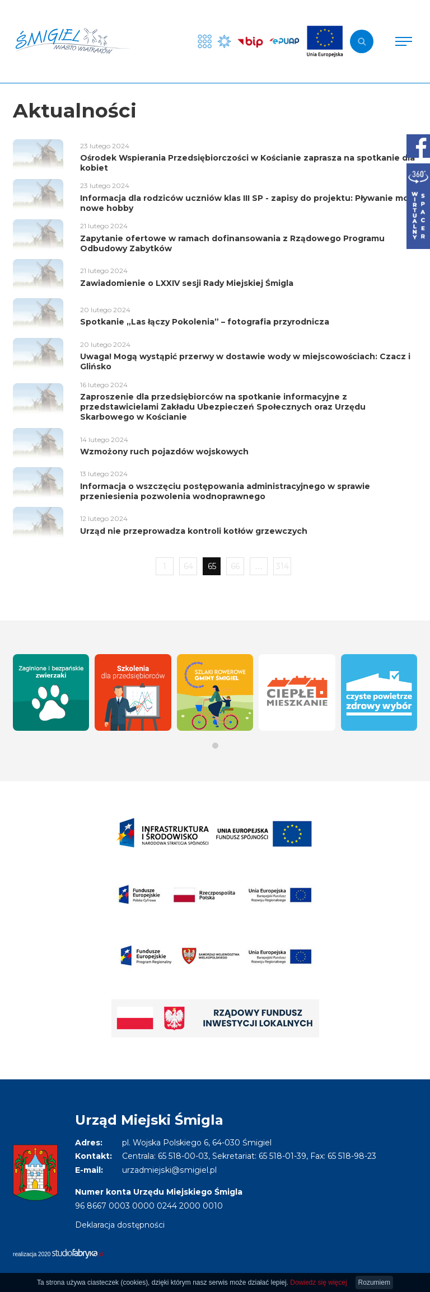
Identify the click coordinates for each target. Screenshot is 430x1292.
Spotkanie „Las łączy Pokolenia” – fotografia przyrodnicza (204, 322)
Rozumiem (374, 1282)
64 (188, 566)
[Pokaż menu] (403, 41)
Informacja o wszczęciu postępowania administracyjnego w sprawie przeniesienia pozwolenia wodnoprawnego (225, 491)
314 (282, 566)
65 (212, 566)
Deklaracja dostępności (119, 1225)
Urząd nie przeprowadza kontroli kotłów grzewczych (193, 531)
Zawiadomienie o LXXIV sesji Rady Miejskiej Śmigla (186, 283)
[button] (215, 746)
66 (235, 566)
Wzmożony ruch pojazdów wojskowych (164, 452)
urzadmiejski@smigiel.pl (169, 1170)
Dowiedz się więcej (318, 1282)
